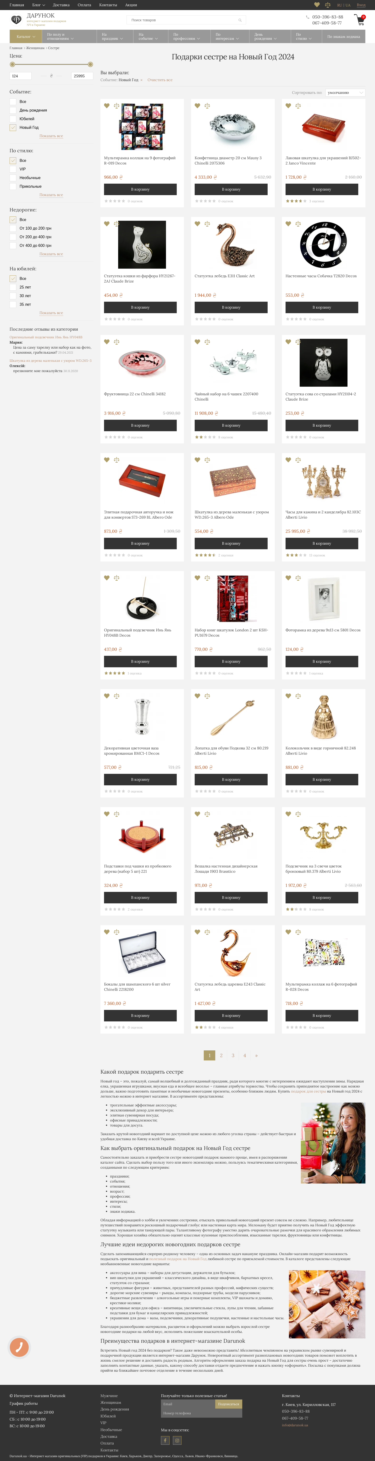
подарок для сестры (308, 1091)
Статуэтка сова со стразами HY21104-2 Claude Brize (321, 396)
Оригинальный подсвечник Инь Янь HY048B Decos (137, 633)
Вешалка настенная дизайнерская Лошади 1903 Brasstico (226, 869)
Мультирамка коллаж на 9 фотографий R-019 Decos (140, 160)
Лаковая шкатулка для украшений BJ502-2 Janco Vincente (323, 160)
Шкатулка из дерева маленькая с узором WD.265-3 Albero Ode (232, 515)
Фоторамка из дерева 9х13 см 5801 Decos (323, 630)
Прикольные (31, 186)
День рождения (33, 110)
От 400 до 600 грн (35, 246)
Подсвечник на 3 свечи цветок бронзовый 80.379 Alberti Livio (314, 869)
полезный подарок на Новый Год (178, 1258)
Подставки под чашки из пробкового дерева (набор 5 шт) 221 (137, 869)
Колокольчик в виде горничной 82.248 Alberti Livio (321, 751)
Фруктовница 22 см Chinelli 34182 (135, 393)
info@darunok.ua (295, 1425)
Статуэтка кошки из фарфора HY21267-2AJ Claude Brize (140, 278)
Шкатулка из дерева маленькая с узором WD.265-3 (51, 360)
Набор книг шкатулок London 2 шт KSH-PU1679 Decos (231, 633)
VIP (23, 169)
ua (348, 5)
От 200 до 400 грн (35, 237)
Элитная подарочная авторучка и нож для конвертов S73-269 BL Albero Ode (138, 515)
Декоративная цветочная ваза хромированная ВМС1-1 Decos (131, 751)
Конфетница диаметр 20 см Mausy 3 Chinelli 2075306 (228, 160)
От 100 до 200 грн (35, 228)
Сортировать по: (307, 92)
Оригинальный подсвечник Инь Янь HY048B (46, 337)
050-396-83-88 (324, 17)
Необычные (30, 178)
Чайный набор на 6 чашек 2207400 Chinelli (226, 396)
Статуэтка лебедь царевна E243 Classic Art (230, 987)
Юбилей (27, 119)
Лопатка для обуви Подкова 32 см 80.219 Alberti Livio (231, 751)
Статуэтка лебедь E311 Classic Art (225, 275)
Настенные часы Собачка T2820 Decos (321, 275)
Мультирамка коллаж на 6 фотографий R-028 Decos (321, 987)
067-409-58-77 (327, 23)
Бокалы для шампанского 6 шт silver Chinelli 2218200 (137, 987)
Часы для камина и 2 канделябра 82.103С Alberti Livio (323, 515)
